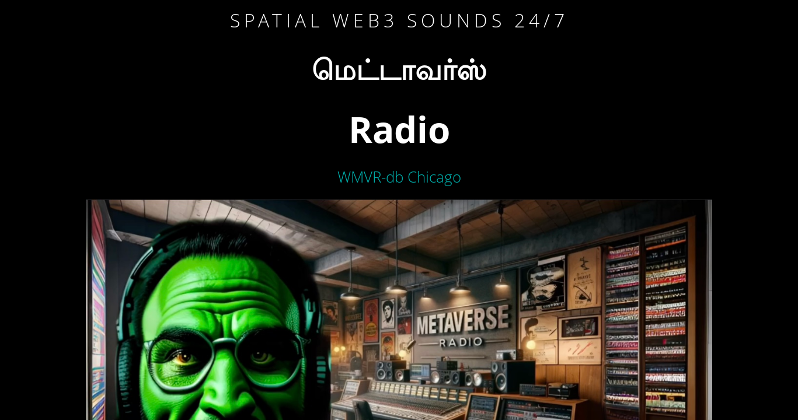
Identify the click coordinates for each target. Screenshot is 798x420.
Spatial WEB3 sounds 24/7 (399, 20)
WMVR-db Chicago (399, 176)
